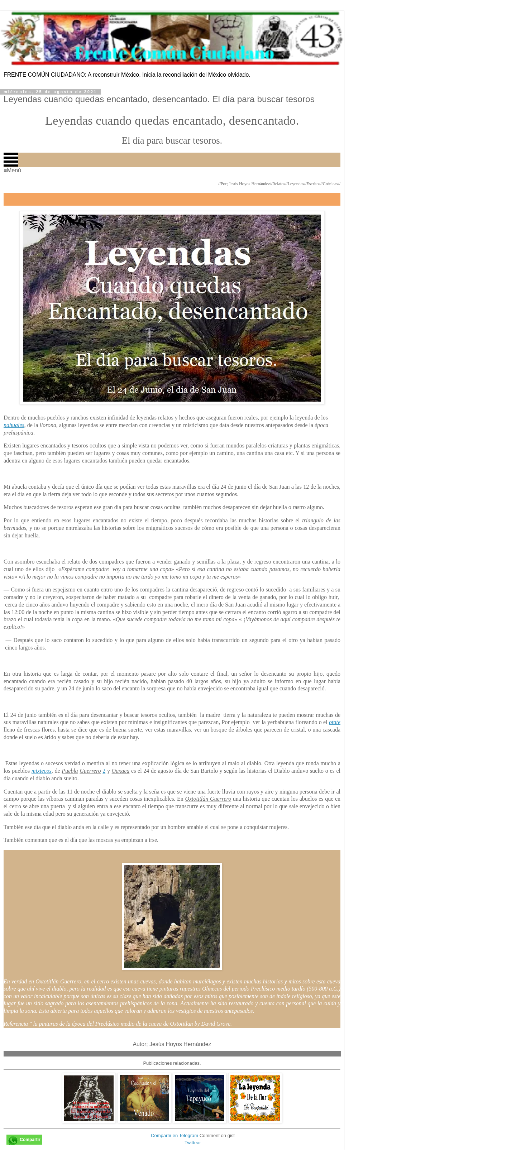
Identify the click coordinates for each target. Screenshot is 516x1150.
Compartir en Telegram (174, 1135)
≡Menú (12, 170)
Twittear (193, 1142)
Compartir (30, 1139)
